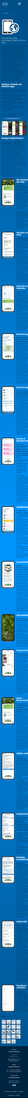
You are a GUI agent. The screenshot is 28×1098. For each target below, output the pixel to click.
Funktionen (6, 13)
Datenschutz (11, 1095)
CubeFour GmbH (14, 1056)
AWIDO (13, 1055)
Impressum (21, 1091)
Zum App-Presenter (12, 118)
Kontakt (18, 1095)
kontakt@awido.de (15, 1082)
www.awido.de (15, 1080)
